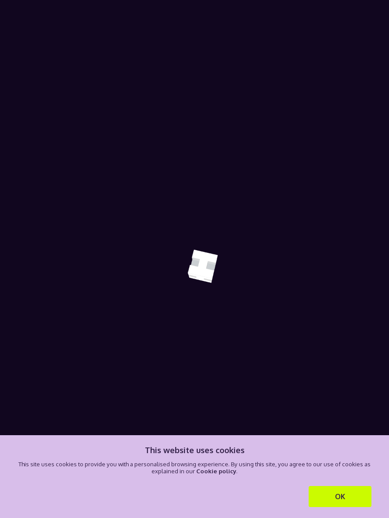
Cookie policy (216, 471)
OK (340, 496)
